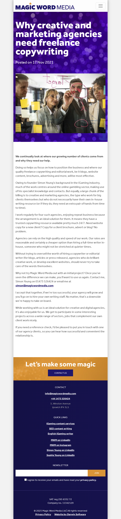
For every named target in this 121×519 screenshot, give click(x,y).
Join (96, 473)
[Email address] (52, 473)
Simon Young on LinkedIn (60, 450)
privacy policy (88, 480)
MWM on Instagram (60, 445)
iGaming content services (60, 423)
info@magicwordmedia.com (60, 393)
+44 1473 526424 (60, 398)
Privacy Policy (43, 514)
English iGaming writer (60, 433)
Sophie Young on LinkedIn (61, 455)
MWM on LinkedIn (60, 440)
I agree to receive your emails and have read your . (60, 480)
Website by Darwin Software (70, 514)
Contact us (60, 373)
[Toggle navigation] (100, 5)
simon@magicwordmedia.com (35, 285)
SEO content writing (60, 428)
